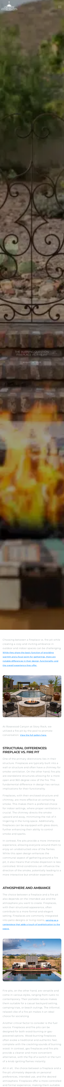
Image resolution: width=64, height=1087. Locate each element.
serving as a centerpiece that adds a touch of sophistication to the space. (31, 924)
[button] (60, 7)
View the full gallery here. (33, 735)
